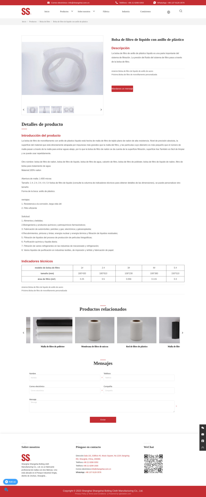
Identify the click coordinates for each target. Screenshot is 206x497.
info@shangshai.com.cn (101, 469)
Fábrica (106, 11)
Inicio (47, 11)
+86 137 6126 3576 (93, 472)
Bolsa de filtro (45, 22)
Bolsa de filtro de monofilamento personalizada (138, 74)
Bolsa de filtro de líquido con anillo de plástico (70, 22)
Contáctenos (145, 11)
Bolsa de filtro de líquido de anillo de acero (136, 71)
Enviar (103, 420)
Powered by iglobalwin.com (120, 494)
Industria (126, 11)
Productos (66, 11)
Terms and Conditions (97, 494)
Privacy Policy (80, 494)
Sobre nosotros (86, 11)
